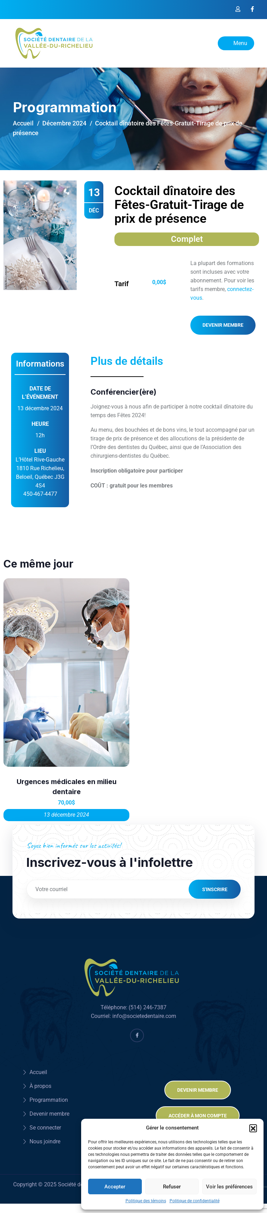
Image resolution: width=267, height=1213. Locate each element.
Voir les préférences (229, 1187)
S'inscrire (214, 889)
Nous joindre (44, 1139)
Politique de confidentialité (194, 1200)
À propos (40, 1083)
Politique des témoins (146, 1200)
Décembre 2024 (64, 123)
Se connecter (45, 1125)
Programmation (48, 1097)
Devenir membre (223, 325)
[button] (253, 1128)
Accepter (114, 1187)
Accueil (23, 123)
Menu (236, 43)
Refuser (172, 1187)
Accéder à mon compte (198, 1113)
